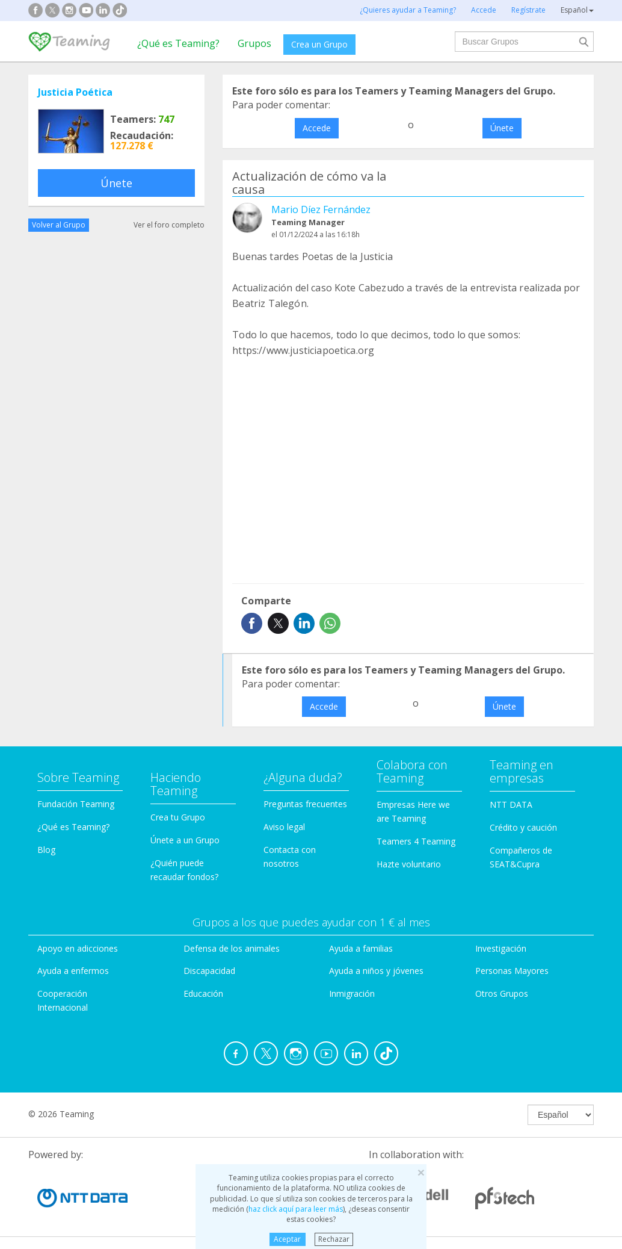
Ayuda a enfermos (73, 970)
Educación (203, 993)
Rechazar (333, 1239)
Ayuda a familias (361, 948)
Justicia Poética (75, 92)
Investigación (500, 948)
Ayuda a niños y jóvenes (376, 970)
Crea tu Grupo (177, 817)
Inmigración (352, 993)
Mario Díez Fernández (321, 209)
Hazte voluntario (409, 864)
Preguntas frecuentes (305, 804)
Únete (116, 183)
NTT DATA (511, 804)
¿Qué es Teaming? (178, 43)
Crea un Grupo (319, 44)
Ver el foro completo (169, 225)
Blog (46, 849)
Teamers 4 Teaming (416, 841)
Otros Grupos (501, 993)
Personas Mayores (512, 970)
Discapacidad (209, 970)
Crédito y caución (523, 827)
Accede (317, 128)
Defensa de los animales (231, 948)
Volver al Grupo (58, 225)
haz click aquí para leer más (295, 1209)
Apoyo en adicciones (77, 948)
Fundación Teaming (75, 804)
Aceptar (287, 1239)
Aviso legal (284, 826)
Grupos (254, 43)
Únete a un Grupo (185, 840)
